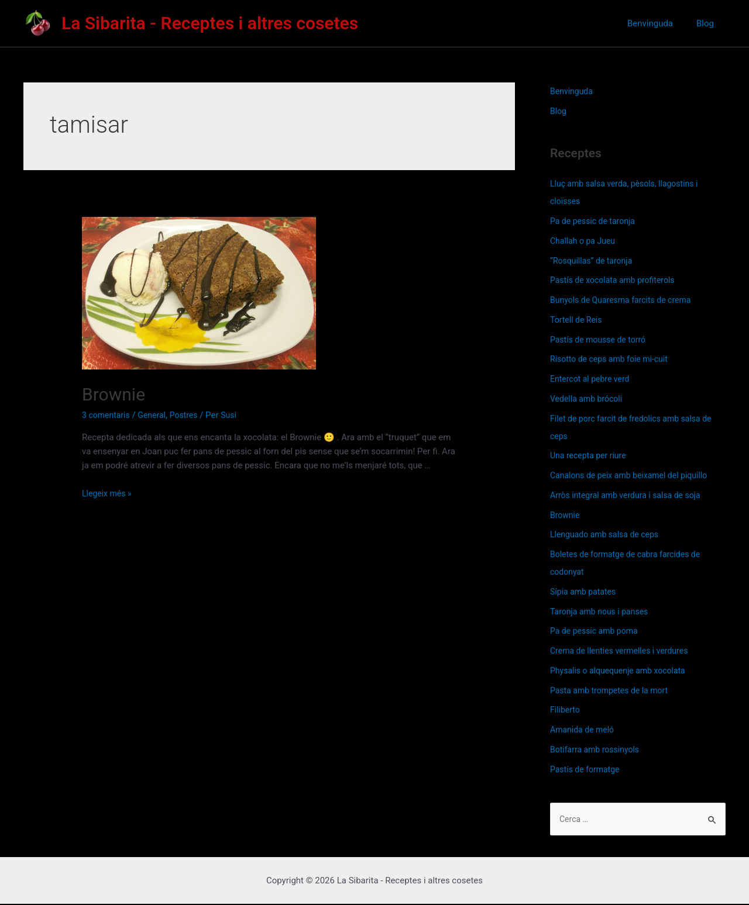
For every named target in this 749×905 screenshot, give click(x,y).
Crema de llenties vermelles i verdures (624, 650)
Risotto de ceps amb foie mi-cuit (613, 359)
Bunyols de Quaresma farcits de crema (625, 300)
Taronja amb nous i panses (602, 611)
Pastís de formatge (587, 769)
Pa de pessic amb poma (597, 631)
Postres (190, 415)
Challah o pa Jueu (585, 241)
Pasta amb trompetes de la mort (613, 690)
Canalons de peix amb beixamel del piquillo (634, 475)
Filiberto (566, 709)
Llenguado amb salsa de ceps (608, 534)
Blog (711, 23)
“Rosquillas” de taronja (594, 260)
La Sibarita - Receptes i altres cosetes (209, 23)
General (156, 415)
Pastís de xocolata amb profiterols (616, 280)
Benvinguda (667, 23)
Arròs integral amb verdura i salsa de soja (630, 495)
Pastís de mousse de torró (601, 339)
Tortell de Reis (578, 320)
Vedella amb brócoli (588, 398)
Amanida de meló (584, 729)
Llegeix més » (108, 493)
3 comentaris (107, 415)
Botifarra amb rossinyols (597, 749)
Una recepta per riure (590, 455)
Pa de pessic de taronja (595, 221)
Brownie (113, 394)
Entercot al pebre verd (592, 379)
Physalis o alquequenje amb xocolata (622, 670)
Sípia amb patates (585, 591)
